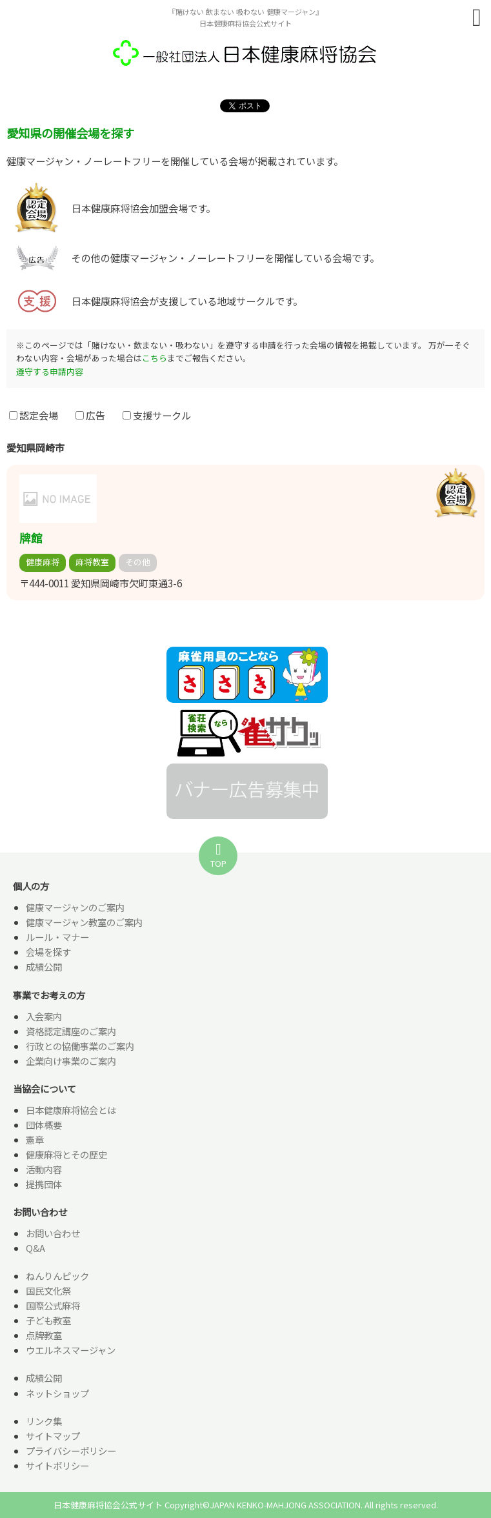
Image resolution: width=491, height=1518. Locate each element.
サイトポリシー (57, 1465)
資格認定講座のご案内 (71, 1031)
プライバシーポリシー (71, 1450)
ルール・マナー (57, 937)
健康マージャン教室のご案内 (84, 922)
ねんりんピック (57, 1275)
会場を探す (48, 951)
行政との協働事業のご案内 (80, 1046)
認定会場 (33, 415)
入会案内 (44, 1016)
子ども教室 (48, 1320)
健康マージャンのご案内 (75, 907)
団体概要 (44, 1124)
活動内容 (44, 1169)
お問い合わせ (53, 1233)
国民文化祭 (48, 1290)
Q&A (35, 1248)
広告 (90, 415)
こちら (154, 358)
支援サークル (157, 415)
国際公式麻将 (53, 1305)
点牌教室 (44, 1335)
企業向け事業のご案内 (71, 1061)
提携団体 (44, 1184)
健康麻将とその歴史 (66, 1154)
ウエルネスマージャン (70, 1350)
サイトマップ (53, 1435)
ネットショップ (57, 1393)
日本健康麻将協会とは (71, 1110)
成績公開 (44, 966)
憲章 (35, 1139)
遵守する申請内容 (49, 371)
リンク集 (44, 1421)
